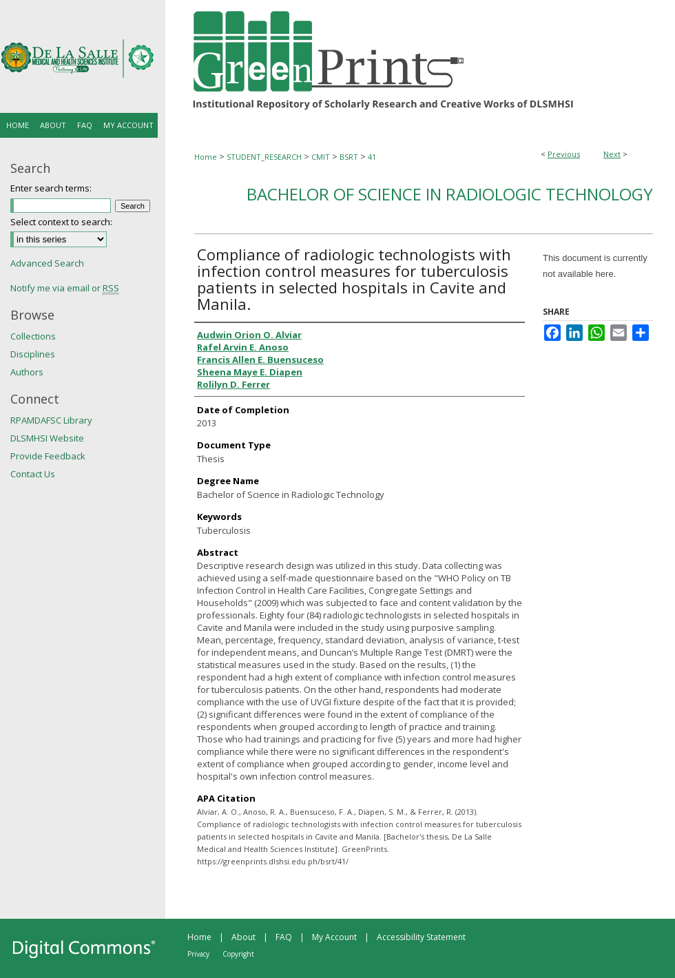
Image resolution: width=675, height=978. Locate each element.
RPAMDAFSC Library (51, 420)
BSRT (349, 157)
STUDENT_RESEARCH (264, 157)
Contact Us (32, 474)
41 (372, 157)
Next (612, 154)
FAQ (284, 937)
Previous (564, 154)
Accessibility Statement (421, 937)
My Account (334, 937)
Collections (33, 336)
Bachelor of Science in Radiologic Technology (450, 194)
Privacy (198, 954)
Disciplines (32, 354)
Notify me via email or (64, 288)
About (243, 937)
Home (205, 157)
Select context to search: (61, 222)
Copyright (238, 954)
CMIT (320, 157)
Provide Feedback (47, 456)
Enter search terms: (51, 188)
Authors (26, 372)
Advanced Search (47, 263)
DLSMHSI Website (47, 438)
